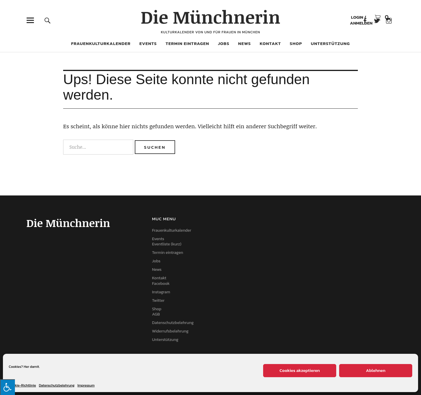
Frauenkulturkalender (101, 43)
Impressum (86, 385)
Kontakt (270, 43)
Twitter (158, 300)
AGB (156, 314)
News (244, 43)
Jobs (223, 43)
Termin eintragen (187, 43)
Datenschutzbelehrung (57, 385)
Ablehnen (375, 370)
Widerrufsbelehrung (170, 331)
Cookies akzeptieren (299, 370)
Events (148, 43)
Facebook (364, 20)
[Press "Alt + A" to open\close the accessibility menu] (7, 387)
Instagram (161, 292)
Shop (296, 43)
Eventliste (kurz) (166, 244)
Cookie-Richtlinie (22, 385)
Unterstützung (330, 43)
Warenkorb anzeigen (381, 17)
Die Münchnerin (210, 17)
